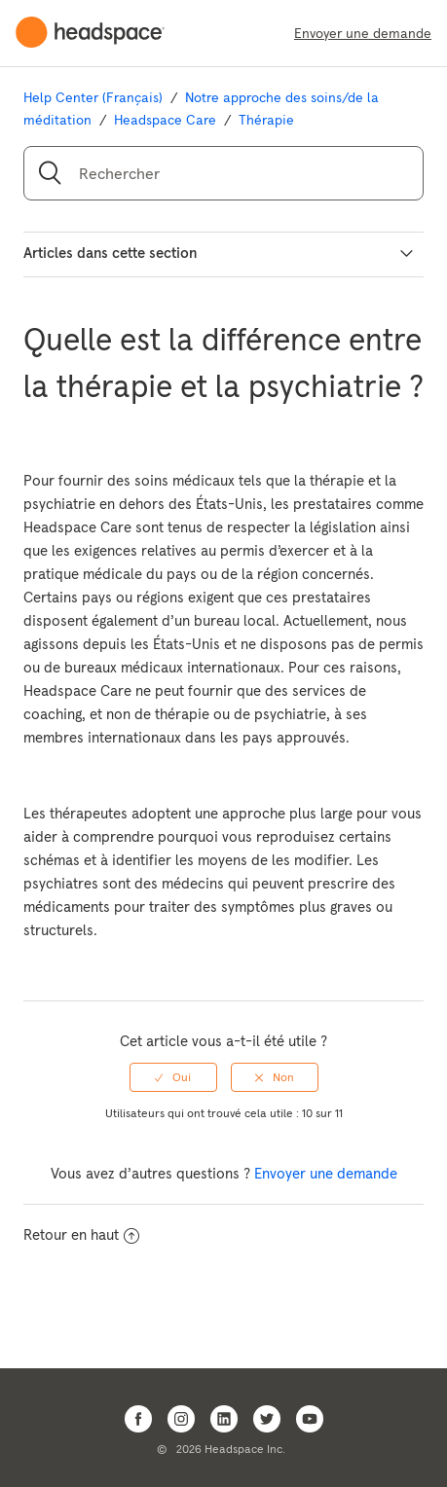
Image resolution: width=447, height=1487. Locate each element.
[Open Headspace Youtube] (309, 1419)
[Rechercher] (223, 173)
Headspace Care (165, 119)
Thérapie (266, 119)
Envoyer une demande (362, 33)
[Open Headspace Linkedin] (224, 1419)
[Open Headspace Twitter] (266, 1419)
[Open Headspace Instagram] (181, 1419)
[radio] (173, 1077)
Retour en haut (81, 1234)
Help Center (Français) (93, 97)
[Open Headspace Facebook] (138, 1419)
